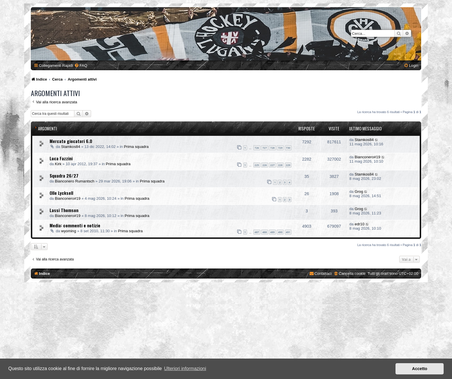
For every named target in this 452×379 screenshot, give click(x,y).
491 (288, 232)
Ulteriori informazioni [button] (185, 368)
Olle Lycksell (61, 192)
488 (264, 232)
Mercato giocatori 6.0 (71, 141)
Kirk (58, 164)
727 (264, 148)
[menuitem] (80, 65)
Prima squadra (136, 146)
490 (280, 232)
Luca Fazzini (61, 158)
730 (288, 148)
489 (272, 232)
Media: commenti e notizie (75, 225)
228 (280, 165)
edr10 (359, 224)
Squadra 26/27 (64, 175)
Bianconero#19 (367, 157)
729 (280, 148)
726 (257, 148)
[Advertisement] (226, 331)
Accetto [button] (419, 368)
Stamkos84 (70, 146)
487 (257, 232)
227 (272, 165)
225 (257, 165)
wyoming (68, 231)
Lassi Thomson (64, 210)
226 (264, 165)
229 (288, 165)
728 (272, 148)
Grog (359, 191)
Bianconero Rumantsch (74, 181)
